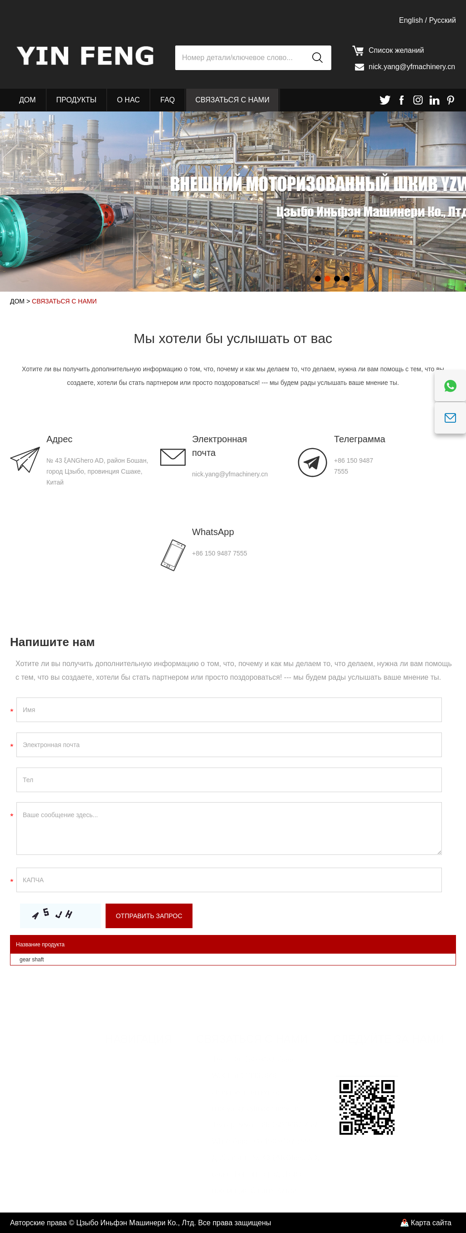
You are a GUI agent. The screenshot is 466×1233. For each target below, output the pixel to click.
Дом (27, 100)
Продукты (76, 100)
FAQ (167, 100)
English (411, 20)
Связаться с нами (232, 100)
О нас (128, 100)
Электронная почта (219, 446)
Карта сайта (431, 1223)
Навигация (139, 1039)
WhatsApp (213, 532)
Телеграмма (357, 439)
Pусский (442, 20)
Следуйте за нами (389, 1039)
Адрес (59, 439)
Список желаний (396, 50)
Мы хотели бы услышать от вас (233, 338)
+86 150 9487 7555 (219, 553)
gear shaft (32, 959)
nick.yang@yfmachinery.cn (412, 67)
